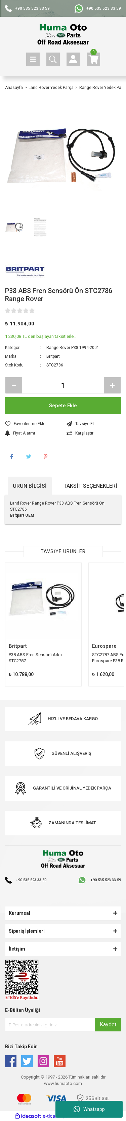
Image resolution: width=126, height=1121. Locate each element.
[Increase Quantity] (112, 385)
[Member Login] (73, 59)
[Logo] (63, 34)
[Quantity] (63, 385)
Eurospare (104, 646)
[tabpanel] (43, 624)
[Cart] (93, 59)
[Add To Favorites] (32, 424)
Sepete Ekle (63, 406)
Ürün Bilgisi (30, 486)
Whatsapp (89, 1109)
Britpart (53, 356)
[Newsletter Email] (63, 1024)
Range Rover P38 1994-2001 (72, 347)
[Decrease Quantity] (13, 385)
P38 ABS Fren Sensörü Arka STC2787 (35, 657)
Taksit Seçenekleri (90, 486)
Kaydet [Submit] (108, 1024)
